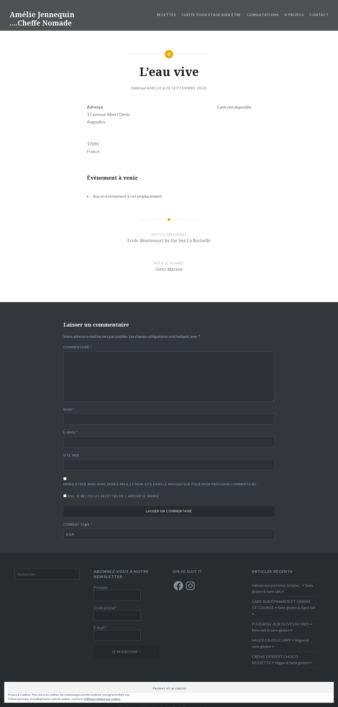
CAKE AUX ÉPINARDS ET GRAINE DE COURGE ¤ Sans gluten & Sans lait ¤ (283, 607)
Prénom (101, 587)
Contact (319, 15)
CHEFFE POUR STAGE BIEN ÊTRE (211, 15)
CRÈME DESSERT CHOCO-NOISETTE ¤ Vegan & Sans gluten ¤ (282, 659)
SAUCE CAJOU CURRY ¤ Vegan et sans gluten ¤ (280, 643)
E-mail (70, 432)
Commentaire (77, 347)
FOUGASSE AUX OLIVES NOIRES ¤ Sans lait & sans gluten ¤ (282, 627)
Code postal (105, 607)
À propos (294, 15)
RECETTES (166, 15)
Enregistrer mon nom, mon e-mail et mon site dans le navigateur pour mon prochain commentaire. (160, 484)
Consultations (263, 15)
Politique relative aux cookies (102, 699)
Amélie (154, 88)
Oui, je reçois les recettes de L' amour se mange (111, 496)
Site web (71, 455)
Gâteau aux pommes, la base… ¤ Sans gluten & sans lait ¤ (282, 588)
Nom (68, 409)
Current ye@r (77, 524)
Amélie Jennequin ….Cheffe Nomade (41, 19)
